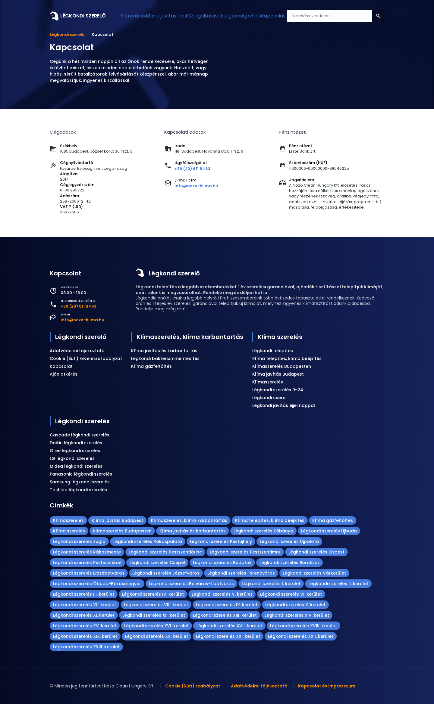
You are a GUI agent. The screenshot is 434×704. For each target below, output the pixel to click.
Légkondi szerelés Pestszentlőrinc (165, 552)
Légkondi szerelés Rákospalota (147, 541)
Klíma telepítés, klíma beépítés (287, 358)
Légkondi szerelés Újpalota (289, 541)
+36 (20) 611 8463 (192, 169)
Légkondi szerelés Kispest (316, 552)
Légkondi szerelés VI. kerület (291, 594)
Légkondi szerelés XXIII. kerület (86, 647)
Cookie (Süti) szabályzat (192, 686)
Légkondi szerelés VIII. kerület (156, 605)
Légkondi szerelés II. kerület (338, 584)
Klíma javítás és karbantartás (164, 351)
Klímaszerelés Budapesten (281, 366)
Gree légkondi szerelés (75, 451)
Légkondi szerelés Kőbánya (263, 531)
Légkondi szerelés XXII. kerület (300, 636)
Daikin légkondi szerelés (76, 443)
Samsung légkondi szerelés (80, 482)
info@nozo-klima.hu (196, 186)
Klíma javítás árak (177, 16)
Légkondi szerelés (82, 421)
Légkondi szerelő (174, 273)
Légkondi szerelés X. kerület (295, 605)
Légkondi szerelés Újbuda (329, 531)
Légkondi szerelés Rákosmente (87, 552)
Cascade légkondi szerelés (79, 435)
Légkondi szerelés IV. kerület (153, 594)
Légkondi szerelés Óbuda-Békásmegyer (97, 584)
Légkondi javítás (264, 16)
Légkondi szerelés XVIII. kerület (303, 626)
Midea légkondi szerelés (76, 466)
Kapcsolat (302, 16)
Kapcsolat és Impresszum (326, 686)
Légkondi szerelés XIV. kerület (297, 615)
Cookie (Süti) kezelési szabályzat (86, 358)
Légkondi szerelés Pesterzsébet (87, 563)
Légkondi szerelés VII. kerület (84, 605)
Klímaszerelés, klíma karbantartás (190, 337)
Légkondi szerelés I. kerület (271, 584)
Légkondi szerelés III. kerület (83, 594)
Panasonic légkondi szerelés (81, 474)
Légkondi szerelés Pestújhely (221, 541)
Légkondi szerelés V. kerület (222, 594)
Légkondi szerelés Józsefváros (166, 573)
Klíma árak (136, 16)
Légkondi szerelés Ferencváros (241, 573)
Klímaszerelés (267, 382)
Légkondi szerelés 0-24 (277, 390)
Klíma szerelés (280, 337)
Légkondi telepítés (272, 351)
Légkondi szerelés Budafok (222, 563)
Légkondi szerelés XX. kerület (156, 636)
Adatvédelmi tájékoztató (77, 351)
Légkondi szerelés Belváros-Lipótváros (191, 584)
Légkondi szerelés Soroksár (289, 563)
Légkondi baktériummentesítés (165, 358)
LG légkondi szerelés (72, 458)
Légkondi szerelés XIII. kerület (225, 615)
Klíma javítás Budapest (278, 374)
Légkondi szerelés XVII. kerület (229, 626)
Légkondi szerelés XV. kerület (84, 626)
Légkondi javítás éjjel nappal (283, 405)
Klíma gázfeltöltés (151, 366)
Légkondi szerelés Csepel (157, 563)
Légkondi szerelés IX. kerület (226, 605)
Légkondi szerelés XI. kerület (84, 615)
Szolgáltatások (222, 16)
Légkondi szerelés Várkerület (314, 573)
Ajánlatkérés (63, 374)
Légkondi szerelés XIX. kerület (85, 636)
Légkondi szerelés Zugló (79, 541)
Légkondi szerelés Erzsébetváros (88, 573)
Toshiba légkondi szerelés (78, 490)
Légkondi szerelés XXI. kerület (228, 636)
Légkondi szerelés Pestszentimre (245, 552)
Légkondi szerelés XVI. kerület (156, 626)
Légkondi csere (268, 398)
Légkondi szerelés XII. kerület (153, 615)
